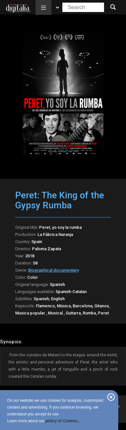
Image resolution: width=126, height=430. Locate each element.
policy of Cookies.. (63, 421)
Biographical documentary (53, 270)
